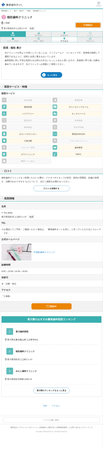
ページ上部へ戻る (51, 420)
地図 (32, 28)
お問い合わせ (75, 427)
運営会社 (13, 427)
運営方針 (51, 427)
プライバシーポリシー (27, 427)
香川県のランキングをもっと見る (51, 390)
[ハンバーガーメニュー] (99, 4)
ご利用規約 (42, 427)
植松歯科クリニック (45, 252)
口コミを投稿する (51, 188)
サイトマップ (87, 427)
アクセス (56, 406)
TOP (45, 406)
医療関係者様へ (63, 427)
